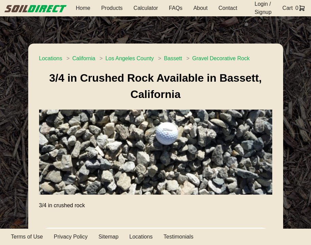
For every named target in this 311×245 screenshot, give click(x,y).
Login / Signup (263, 8)
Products (112, 8)
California (84, 58)
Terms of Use (27, 237)
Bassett (173, 58)
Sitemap (109, 237)
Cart (287, 8)
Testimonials (178, 237)
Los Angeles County (129, 58)
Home (83, 8)
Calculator (146, 8)
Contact (228, 8)
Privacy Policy (71, 237)
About (200, 8)
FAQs (176, 8)
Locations (51, 58)
